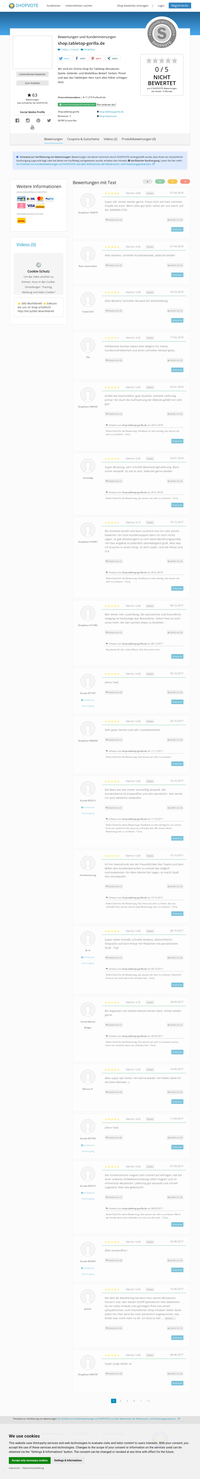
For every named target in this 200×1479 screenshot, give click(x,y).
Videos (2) (110, 139)
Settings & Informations (68, 1460)
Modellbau (88, 49)
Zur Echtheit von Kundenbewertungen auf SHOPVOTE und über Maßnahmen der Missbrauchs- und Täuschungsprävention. (85, 164)
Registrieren (179, 5)
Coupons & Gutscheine (83, 139)
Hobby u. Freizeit (68, 49)
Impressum (14, 1468)
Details (150, 193)
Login (161, 5)
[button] (65, 58)
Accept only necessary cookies (30, 1460)
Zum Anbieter (32, 83)
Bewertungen (53, 139)
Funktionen (54, 5)
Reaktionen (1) (114, 413)
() (175, 219)
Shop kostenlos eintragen (132, 5)
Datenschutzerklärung (33, 1468)
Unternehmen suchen (78, 5)
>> (148, 1401)
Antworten (177, 229)
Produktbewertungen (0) (139, 139)
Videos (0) (26, 244)
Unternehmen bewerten (32, 74)
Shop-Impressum (108, 116)
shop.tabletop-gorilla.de (111, 111)
